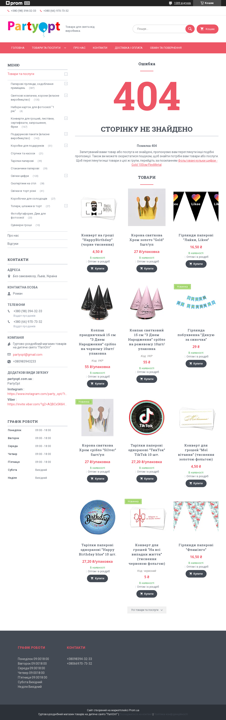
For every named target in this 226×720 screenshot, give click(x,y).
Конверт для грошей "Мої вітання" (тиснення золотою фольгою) (196, 452)
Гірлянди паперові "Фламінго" (196, 547)
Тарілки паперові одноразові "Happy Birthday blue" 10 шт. (97, 549)
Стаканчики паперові (25, 168)
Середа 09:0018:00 (31, 668)
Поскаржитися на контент (136, 714)
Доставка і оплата (129, 47)
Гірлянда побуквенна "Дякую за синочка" (196, 335)
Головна (17, 47)
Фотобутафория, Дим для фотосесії (28, 215)
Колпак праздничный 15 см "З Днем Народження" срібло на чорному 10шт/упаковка (97, 341)
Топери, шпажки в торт (26, 206)
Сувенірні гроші (21, 225)
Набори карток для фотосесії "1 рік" (32, 109)
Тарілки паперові (22, 161)
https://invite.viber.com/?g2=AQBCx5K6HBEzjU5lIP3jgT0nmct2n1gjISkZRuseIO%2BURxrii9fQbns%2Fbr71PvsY (38, 404)
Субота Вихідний (30, 682)
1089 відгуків (182, 3)
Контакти (100, 47)
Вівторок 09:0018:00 (32, 663)
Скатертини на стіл (23, 183)
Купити (99, 268)
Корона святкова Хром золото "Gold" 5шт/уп (146, 240)
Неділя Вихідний (30, 686)
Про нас (79, 47)
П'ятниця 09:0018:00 (32, 677)
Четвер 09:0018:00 (31, 673)
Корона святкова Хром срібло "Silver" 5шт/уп (97, 450)
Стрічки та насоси (23, 153)
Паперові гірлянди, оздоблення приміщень (32, 86)
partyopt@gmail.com (27, 354)
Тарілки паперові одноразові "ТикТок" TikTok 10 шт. (146, 450)
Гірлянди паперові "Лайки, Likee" (196, 237)
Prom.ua (134, 710)
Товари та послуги (46, 47)
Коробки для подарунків (27, 145)
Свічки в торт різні (23, 191)
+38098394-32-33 (79, 659)
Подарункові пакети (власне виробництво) (30, 136)
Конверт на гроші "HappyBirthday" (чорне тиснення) (97, 240)
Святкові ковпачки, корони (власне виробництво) (35, 97)
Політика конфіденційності (171, 714)
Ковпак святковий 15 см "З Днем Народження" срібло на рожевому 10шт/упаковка (146, 339)
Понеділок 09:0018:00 (33, 659)
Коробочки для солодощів (29, 198)
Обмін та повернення (166, 47)
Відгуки (13, 243)
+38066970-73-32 (79, 663)
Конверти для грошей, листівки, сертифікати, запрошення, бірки (32, 122)
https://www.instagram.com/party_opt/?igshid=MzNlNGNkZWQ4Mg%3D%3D (38, 394)
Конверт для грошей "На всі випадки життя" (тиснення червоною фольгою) (146, 554)
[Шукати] (190, 29)
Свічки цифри (20, 176)
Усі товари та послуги (144, 610)
